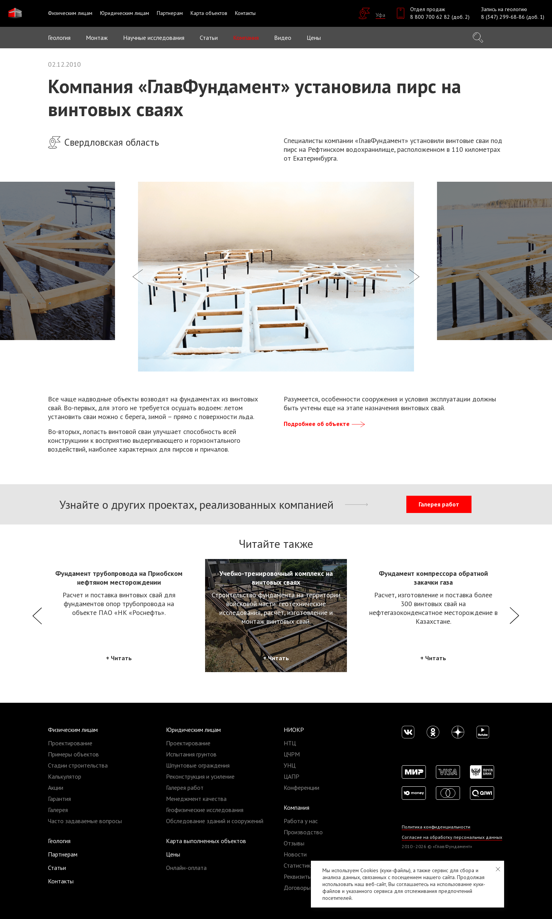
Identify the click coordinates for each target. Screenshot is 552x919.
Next (514, 615)
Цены (173, 854)
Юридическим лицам (193, 729)
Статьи (209, 37)
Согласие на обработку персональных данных (452, 837)
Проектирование (70, 743)
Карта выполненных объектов (206, 841)
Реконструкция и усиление (200, 776)
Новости (295, 854)
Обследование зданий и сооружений (214, 821)
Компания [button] (246, 37)
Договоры (297, 887)
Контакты (61, 881)
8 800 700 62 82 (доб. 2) (440, 16)
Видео (282, 37)
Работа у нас (301, 821)
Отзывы (294, 843)
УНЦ (290, 765)
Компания (296, 807)
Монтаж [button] (97, 37)
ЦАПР (291, 776)
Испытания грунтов (191, 754)
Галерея (58, 810)
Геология (59, 37)
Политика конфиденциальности (436, 827)
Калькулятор (64, 776)
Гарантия (59, 798)
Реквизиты (298, 876)
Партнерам (62, 854)
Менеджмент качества (196, 798)
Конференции (301, 787)
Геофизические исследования (204, 810)
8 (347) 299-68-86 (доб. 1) (512, 16)
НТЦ (290, 743)
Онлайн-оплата (186, 867)
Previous (37, 615)
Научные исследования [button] (153, 37)
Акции (55, 787)
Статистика (299, 865)
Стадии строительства (78, 765)
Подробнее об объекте (325, 423)
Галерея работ (439, 504)
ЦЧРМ (292, 754)
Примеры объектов (73, 754)
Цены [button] (314, 37)
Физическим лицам (73, 729)
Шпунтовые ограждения (198, 765)
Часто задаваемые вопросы (85, 821)
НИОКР (294, 729)
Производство (303, 832)
